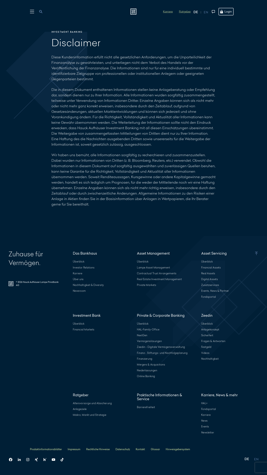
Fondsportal (208, 296)
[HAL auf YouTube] (54, 459)
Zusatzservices (210, 285)
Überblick (78, 261)
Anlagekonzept (210, 329)
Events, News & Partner (215, 290)
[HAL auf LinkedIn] (20, 459)
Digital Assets (209, 279)
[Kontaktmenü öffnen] (212, 11)
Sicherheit (207, 335)
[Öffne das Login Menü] (228, 11)
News (204, 420)
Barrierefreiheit (146, 407)
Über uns (78, 279)
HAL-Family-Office (148, 329)
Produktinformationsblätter (46, 449)
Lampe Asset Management (153, 267)
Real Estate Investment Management (159, 279)
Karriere (168, 11)
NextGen (142, 335)
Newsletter (207, 432)
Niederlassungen (147, 370)
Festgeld (206, 347)
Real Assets (208, 273)
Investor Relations (84, 267)
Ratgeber (185, 11)
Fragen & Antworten (213, 341)
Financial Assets (211, 267)
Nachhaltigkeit (210, 358)
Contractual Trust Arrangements (157, 273)
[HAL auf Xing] (37, 459)
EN (256, 459)
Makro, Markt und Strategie (90, 414)
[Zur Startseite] (133, 11)
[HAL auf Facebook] (12, 459)
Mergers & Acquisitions (151, 364)
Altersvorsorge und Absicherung (92, 403)
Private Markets (146, 285)
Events (205, 426)
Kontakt (140, 449)
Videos (205, 353)
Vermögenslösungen (149, 341)
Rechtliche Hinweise (98, 449)
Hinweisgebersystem (178, 449)
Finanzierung (144, 358)
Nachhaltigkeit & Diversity (88, 285)
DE (247, 459)
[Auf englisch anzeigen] (206, 12)
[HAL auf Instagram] (29, 459)
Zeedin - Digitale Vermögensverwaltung (161, 347)
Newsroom (79, 290)
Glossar (155, 449)
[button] (251, 253)
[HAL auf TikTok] (63, 459)
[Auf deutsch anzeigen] (198, 12)
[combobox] (43, 12)
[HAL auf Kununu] (46, 459)
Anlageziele (80, 409)
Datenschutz (123, 449)
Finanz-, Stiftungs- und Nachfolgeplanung (162, 353)
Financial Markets (84, 329)
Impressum (74, 449)
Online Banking (146, 376)
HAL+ (204, 403)
